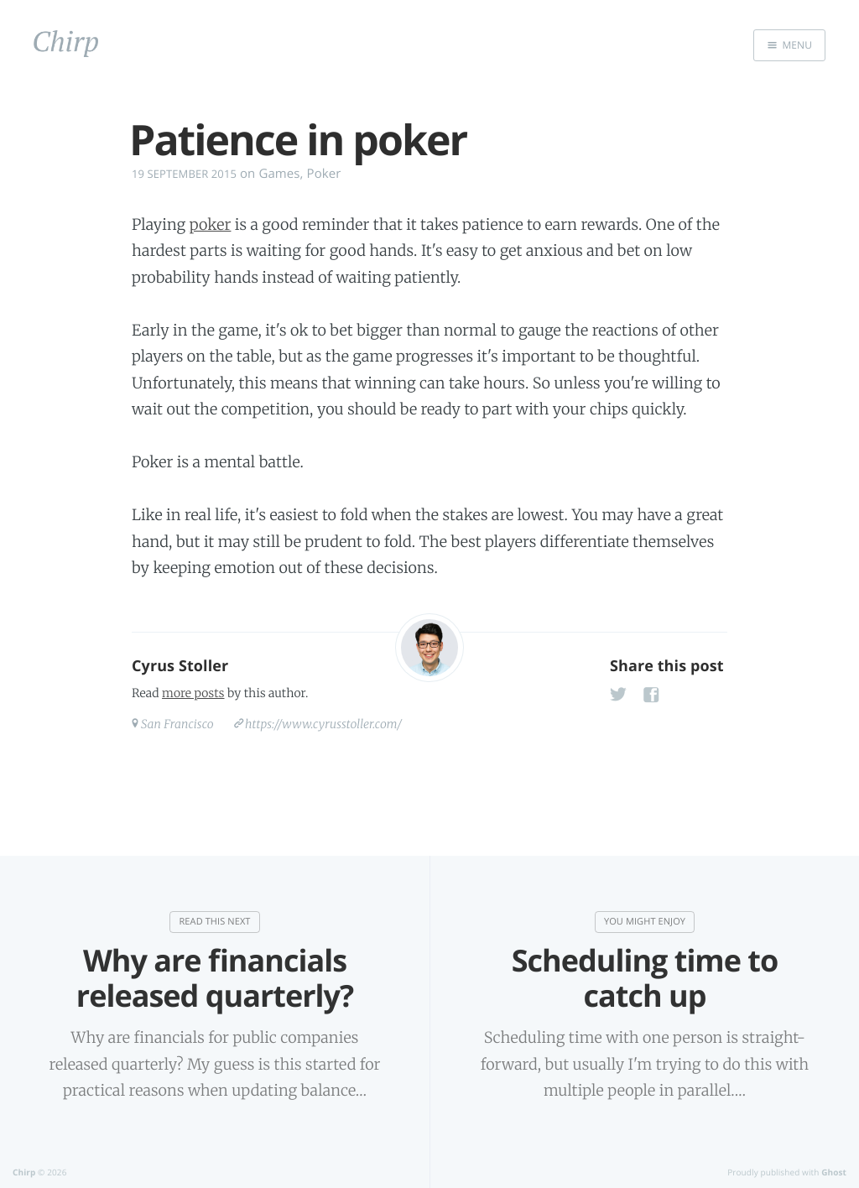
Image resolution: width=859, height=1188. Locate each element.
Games (278, 173)
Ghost (833, 1172)
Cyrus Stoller (180, 666)
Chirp (24, 1172)
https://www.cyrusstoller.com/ (323, 724)
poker (211, 224)
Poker (324, 173)
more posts (193, 693)
